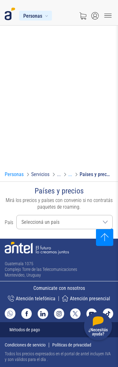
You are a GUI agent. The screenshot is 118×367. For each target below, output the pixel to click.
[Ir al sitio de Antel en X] (75, 313)
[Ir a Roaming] (70, 174)
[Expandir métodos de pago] (59, 330)
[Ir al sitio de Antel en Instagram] (59, 313)
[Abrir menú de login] (95, 15)
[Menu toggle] (108, 16)
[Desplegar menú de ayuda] (98, 327)
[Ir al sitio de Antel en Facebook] (26, 313)
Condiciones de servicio (25, 344)
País (9, 222)
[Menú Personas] (35, 16)
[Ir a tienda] (82, 16)
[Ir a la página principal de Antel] (37, 248)
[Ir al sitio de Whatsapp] (10, 313)
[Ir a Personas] (14, 174)
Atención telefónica (31, 298)
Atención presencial (86, 298)
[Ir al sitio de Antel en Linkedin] (42, 313)
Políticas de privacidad (71, 344)
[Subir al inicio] (104, 237)
